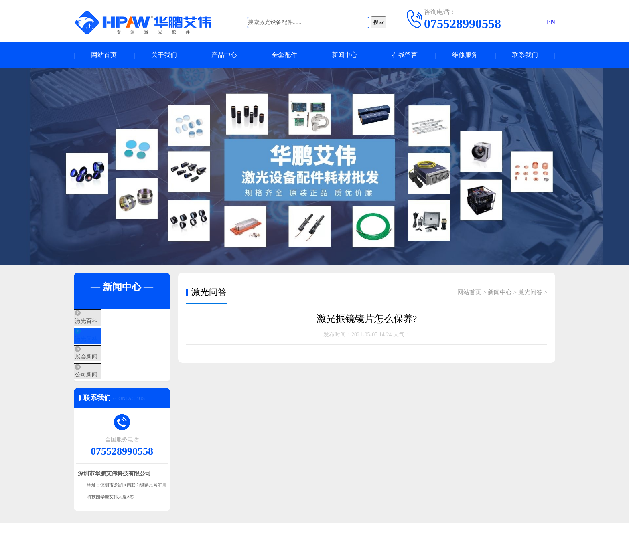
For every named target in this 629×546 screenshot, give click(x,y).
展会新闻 (105, 369)
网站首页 (104, 55)
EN (551, 21)
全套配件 (284, 55)
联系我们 (525, 55)
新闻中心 (344, 55)
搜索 (378, 22)
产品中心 (224, 55)
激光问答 (105, 345)
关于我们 (164, 55)
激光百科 (105, 321)
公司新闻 (105, 392)
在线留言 (405, 55)
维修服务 (465, 55)
